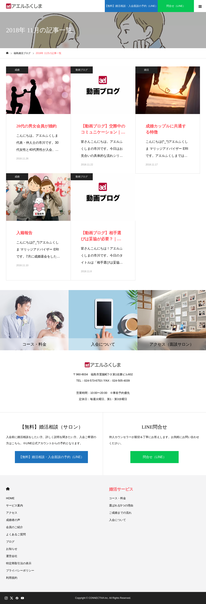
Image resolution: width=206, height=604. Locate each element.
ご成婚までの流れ (120, 512)
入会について (117, 519)
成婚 (17, 69)
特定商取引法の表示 (18, 563)
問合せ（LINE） (154, 457)
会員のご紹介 (14, 527)
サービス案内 (14, 505)
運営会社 (11, 556)
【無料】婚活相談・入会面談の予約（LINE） (51, 457)
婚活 (146, 69)
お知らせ (11, 548)
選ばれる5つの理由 (121, 505)
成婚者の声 (13, 519)
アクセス (11, 512)
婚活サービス (121, 489)
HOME (7, 489)
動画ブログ (82, 69)
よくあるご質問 (16, 534)
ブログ (10, 541)
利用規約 (11, 577)
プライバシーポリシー (20, 570)
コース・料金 (117, 498)
